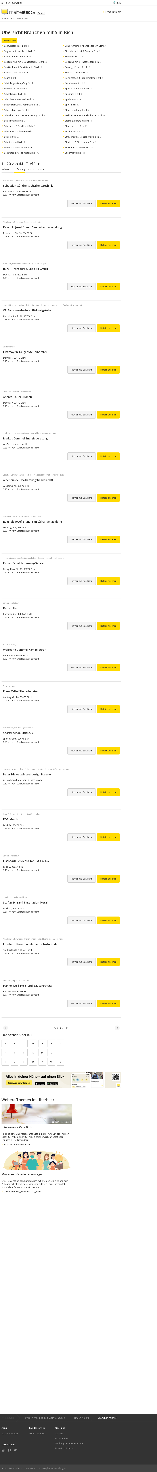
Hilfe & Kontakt (37, 1433)
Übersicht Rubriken (64, 1448)
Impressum (30, 1468)
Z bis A (41, 169)
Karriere (59, 1433)
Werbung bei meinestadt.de (69, 1443)
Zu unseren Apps (10, 1433)
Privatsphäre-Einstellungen (52, 1468)
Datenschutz (15, 1468)
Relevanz (6, 169)
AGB (4, 1468)
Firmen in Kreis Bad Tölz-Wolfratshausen (44, 1417)
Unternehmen (62, 1438)
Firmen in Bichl (81, 1417)
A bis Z (31, 169)
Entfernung (19, 169)
